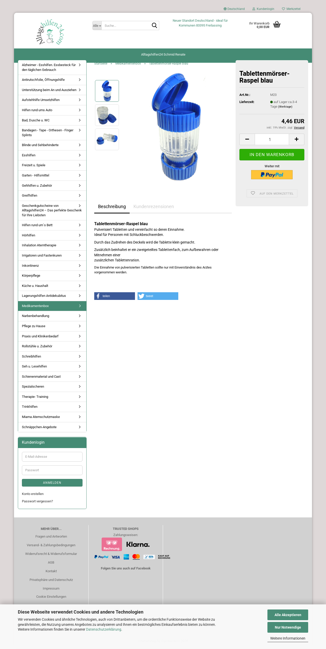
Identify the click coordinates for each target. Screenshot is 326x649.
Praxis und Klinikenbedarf (40, 337)
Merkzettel (291, 9)
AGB (51, 564)
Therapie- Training (35, 398)
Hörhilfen (28, 236)
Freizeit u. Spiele (33, 166)
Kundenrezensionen (153, 207)
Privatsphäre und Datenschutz (51, 581)
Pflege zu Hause (33, 327)
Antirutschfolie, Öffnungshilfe (43, 81)
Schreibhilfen (31, 357)
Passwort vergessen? (37, 502)
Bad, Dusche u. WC (35, 121)
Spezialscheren (33, 388)
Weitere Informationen (287, 638)
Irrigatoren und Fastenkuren (42, 257)
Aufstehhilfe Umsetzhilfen (41, 101)
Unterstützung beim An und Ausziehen (49, 91)
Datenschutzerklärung (103, 629)
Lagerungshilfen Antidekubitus (44, 297)
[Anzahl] (272, 140)
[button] (234, 10)
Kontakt (51, 572)
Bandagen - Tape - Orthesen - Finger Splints (47, 134)
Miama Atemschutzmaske (41, 418)
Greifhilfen (29, 197)
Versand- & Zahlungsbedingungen (51, 546)
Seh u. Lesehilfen (34, 368)
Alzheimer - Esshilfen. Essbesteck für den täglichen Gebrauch (49, 68)
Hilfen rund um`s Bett (37, 226)
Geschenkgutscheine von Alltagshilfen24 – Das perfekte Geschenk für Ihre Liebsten (52, 211)
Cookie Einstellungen (51, 598)
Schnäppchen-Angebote (39, 428)
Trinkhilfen (29, 408)
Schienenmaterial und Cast (41, 378)
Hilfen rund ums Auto (37, 111)
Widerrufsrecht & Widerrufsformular (51, 555)
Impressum (51, 590)
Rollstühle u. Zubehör (37, 347)
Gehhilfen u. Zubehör (37, 186)
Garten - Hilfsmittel (35, 177)
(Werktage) (285, 108)
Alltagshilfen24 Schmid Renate (163, 54)
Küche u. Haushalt (35, 287)
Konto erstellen (33, 495)
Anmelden (52, 484)
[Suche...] (97, 25)
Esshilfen (28, 156)
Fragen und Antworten (51, 538)
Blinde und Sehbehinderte (40, 146)
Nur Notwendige (288, 627)
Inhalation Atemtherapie (39, 246)
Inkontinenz (30, 267)
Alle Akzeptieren (288, 615)
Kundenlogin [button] (263, 9)
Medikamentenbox (35, 307)
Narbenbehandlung (35, 317)
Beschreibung (112, 207)
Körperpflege (31, 277)
